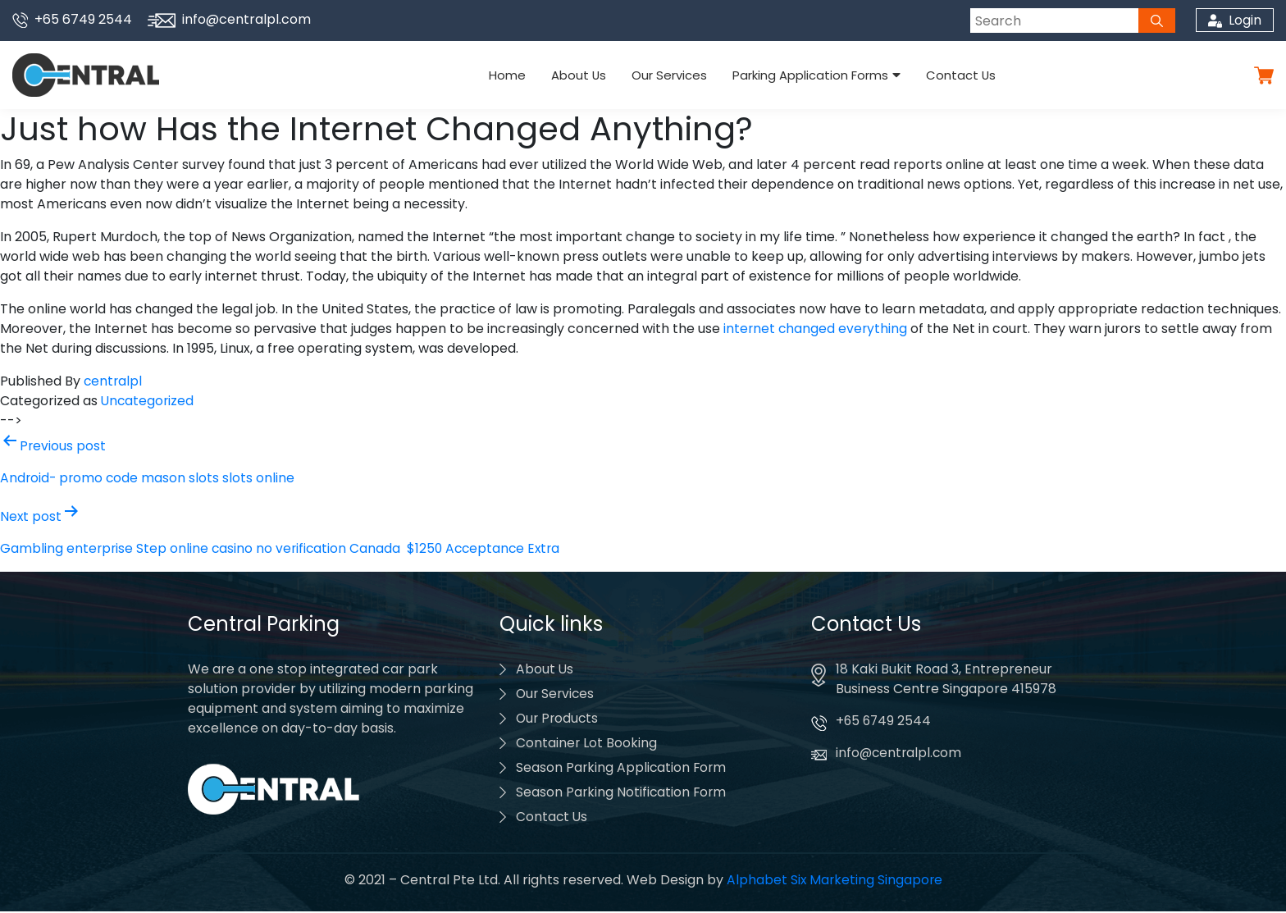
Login (1234, 20)
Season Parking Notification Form (622, 793)
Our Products (558, 719)
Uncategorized (148, 400)
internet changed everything (816, 328)
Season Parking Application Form (622, 769)
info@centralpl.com (229, 19)
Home (514, 75)
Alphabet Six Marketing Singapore (834, 881)
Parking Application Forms (806, 75)
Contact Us (953, 75)
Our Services (669, 75)
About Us (582, 75)
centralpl (114, 381)
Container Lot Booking (587, 744)
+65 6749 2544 (72, 19)
